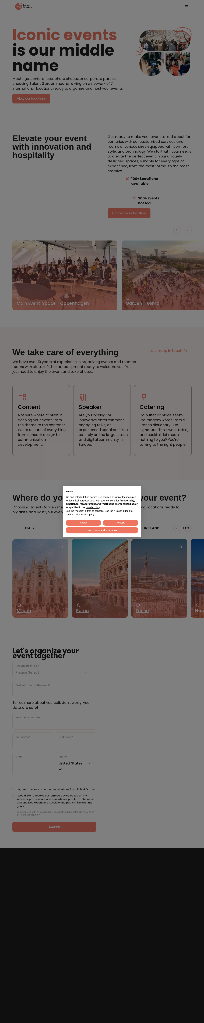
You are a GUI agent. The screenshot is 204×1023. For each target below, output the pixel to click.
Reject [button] (83, 522)
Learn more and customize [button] (101, 530)
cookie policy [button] (93, 507)
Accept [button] (121, 522)
